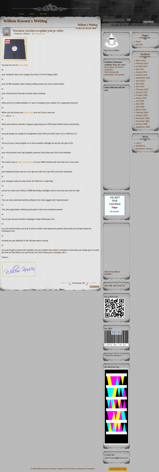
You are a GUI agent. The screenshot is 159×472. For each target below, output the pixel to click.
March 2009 (141, 110)
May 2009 (140, 104)
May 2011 (140, 69)
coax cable (28, 112)
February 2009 (142, 112)
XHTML (117, 469)
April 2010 (140, 86)
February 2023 (142, 63)
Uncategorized (39, 34)
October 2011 (141, 66)
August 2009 (141, 98)
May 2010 (140, 84)
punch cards (23, 65)
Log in (138, 143)
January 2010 (141, 92)
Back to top (94, 287)
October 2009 (141, 95)
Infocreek (71, 469)
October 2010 (141, 75)
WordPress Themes (144, 149)
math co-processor (25, 162)
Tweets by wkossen (112, 355)
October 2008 (141, 124)
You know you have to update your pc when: (38, 30)
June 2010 (140, 81)
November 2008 (142, 121)
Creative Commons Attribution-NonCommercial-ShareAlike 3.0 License (114, 71)
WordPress (140, 146)
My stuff (43, 14)
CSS (124, 469)
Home (21, 14)
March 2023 (141, 60)
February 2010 (142, 89)
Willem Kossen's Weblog (25, 21)
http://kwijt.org (119, 286)
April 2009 (140, 107)
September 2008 (143, 127)
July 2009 (140, 101)
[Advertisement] (116, 140)
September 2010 (143, 78)
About (31, 14)
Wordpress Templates (86, 469)
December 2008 (142, 118)
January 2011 (141, 72)
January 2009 (141, 115)
